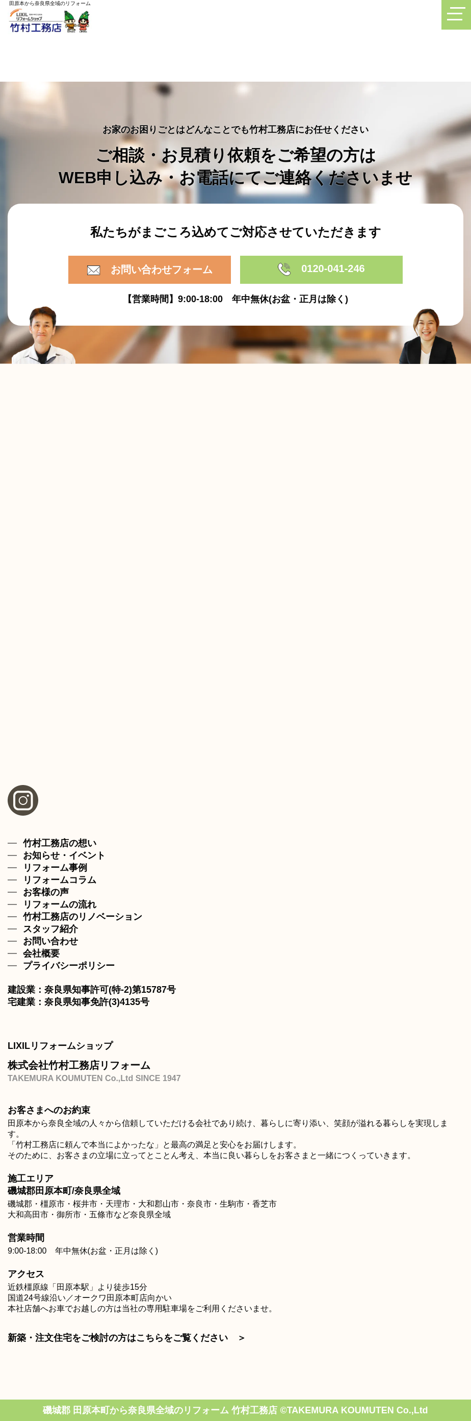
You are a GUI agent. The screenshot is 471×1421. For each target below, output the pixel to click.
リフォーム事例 (55, 868)
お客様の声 (46, 892)
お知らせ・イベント (64, 855)
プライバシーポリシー (69, 966)
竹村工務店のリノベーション (82, 917)
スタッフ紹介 (50, 929)
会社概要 (41, 953)
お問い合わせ (50, 941)
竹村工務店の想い (59, 843)
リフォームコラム (59, 880)
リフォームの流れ (59, 904)
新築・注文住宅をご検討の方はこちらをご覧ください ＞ (127, 1338)
